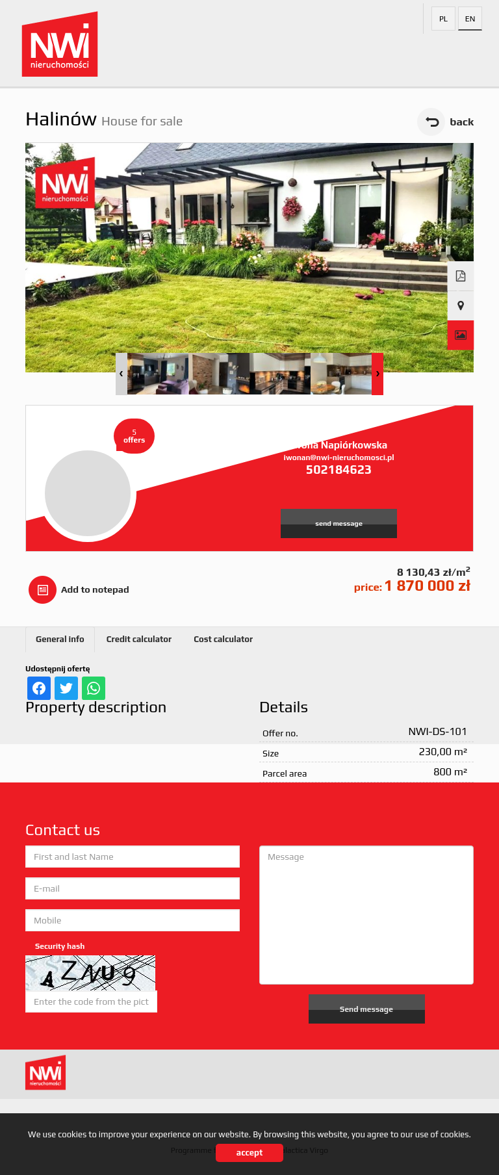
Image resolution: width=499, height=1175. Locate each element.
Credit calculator (139, 639)
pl (443, 18)
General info (60, 639)
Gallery (461, 335)
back (462, 121)
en (470, 18)
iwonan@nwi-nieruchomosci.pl (339, 457)
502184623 (339, 469)
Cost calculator (223, 639)
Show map (461, 306)
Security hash (59, 946)
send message (339, 523)
